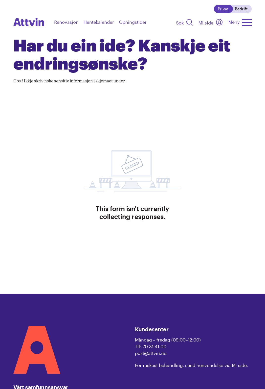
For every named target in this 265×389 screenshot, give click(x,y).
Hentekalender (99, 22)
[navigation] (28, 22)
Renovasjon (66, 22)
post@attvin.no (151, 353)
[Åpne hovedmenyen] (240, 22)
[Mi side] (211, 22)
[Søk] (185, 22)
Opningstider (133, 22)
